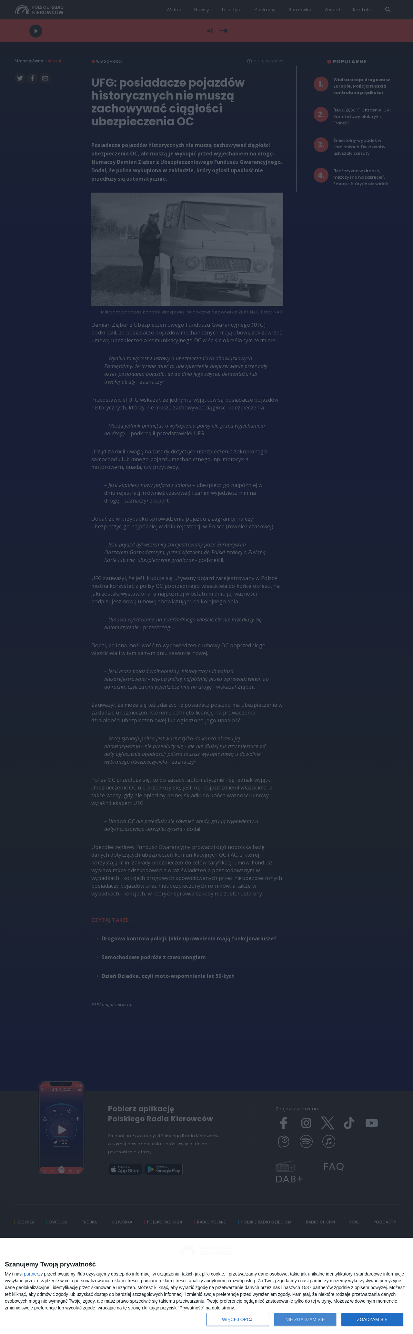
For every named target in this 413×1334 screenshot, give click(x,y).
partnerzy (33, 1274)
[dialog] (206, 1286)
